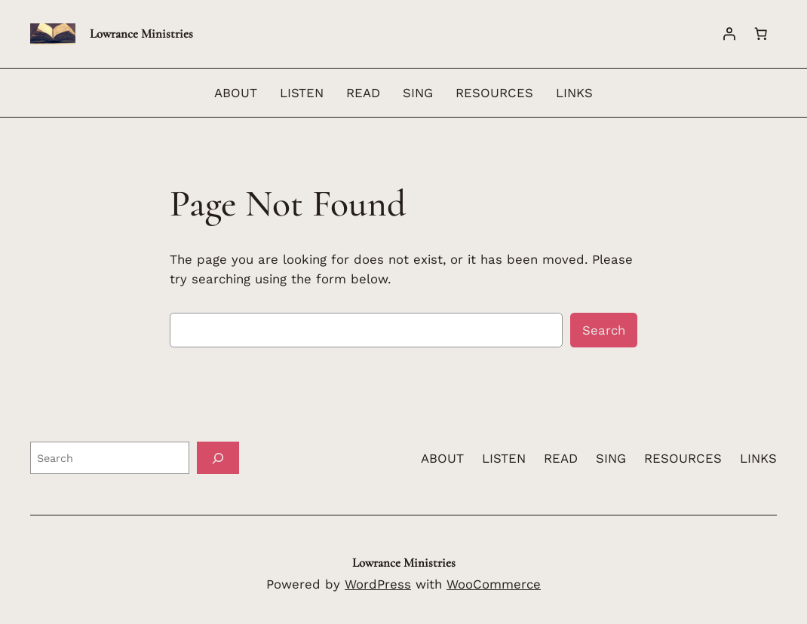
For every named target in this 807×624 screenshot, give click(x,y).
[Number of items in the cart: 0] (761, 34)
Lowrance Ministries (141, 33)
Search (603, 330)
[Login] (729, 34)
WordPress (378, 584)
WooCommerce (493, 584)
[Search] (218, 458)
